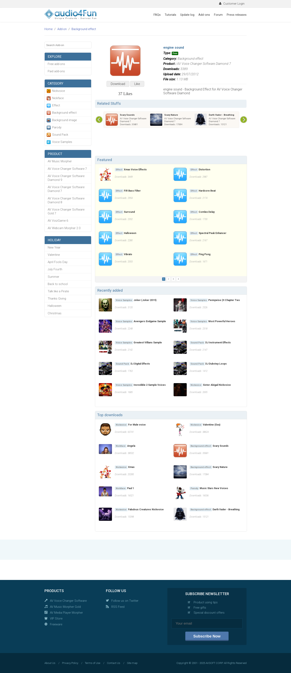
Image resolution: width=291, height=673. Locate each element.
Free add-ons (56, 64)
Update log (187, 15)
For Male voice (137, 424)
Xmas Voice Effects (135, 169)
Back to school (58, 284)
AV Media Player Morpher (66, 612)
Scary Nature (171, 115)
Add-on (62, 29)
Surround (129, 212)
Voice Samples (62, 142)
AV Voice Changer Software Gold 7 (66, 211)
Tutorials (170, 15)
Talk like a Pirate (58, 291)
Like (137, 84)
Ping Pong (204, 254)
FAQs (157, 15)
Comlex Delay (207, 212)
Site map (132, 663)
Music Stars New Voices (214, 488)
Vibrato (128, 254)
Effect (56, 105)
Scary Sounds (127, 115)
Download (118, 84)
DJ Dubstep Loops (216, 363)
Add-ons (204, 15)
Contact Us (113, 663)
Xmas (131, 467)
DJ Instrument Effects (218, 342)
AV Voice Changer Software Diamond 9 (66, 178)
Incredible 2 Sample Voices (150, 385)
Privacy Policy (70, 663)
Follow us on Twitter (124, 601)
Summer (53, 277)
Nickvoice (58, 91)
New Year (54, 247)
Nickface (58, 98)
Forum (218, 15)
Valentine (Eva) (211, 424)
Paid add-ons (56, 71)
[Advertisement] (170, 143)
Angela (131, 445)
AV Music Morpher (60, 161)
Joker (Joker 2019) (145, 300)
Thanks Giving (57, 298)
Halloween (54, 306)
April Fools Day (57, 262)
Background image (64, 120)
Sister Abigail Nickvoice (217, 385)
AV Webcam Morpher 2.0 (64, 228)
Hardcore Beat (207, 190)
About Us (49, 663)
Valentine (54, 255)
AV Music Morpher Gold (65, 607)
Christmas (54, 313)
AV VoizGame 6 (58, 220)
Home (48, 29)
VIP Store (56, 618)
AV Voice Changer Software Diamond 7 (66, 189)
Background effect (84, 29)
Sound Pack (60, 134)
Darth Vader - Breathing (221, 115)
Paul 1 (130, 488)
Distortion (204, 169)
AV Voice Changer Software (68, 601)
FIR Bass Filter (132, 190)
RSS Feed (117, 607)
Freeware (56, 624)
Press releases (237, 15)
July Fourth (55, 269)
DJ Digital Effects (140, 363)
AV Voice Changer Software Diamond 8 (66, 200)
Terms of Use (92, 663)
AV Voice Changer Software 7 (67, 169)
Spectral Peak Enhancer (212, 233)
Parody (56, 127)
